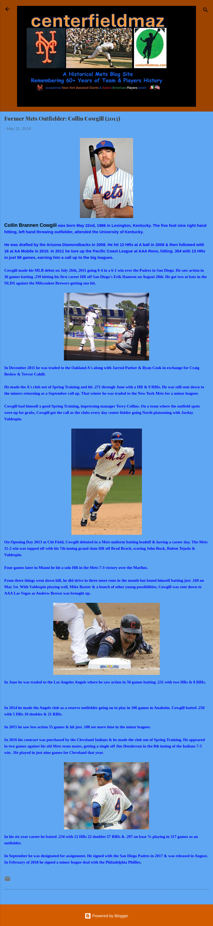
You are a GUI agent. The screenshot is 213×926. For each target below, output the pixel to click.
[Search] (205, 11)
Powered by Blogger (106, 915)
